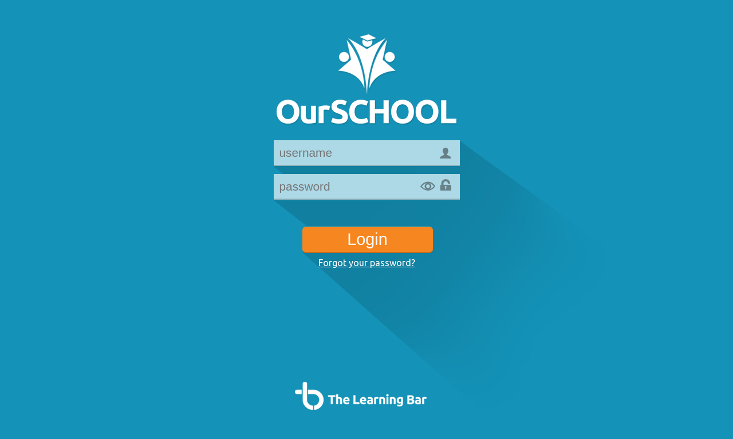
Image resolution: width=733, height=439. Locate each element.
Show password (428, 186)
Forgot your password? (366, 263)
